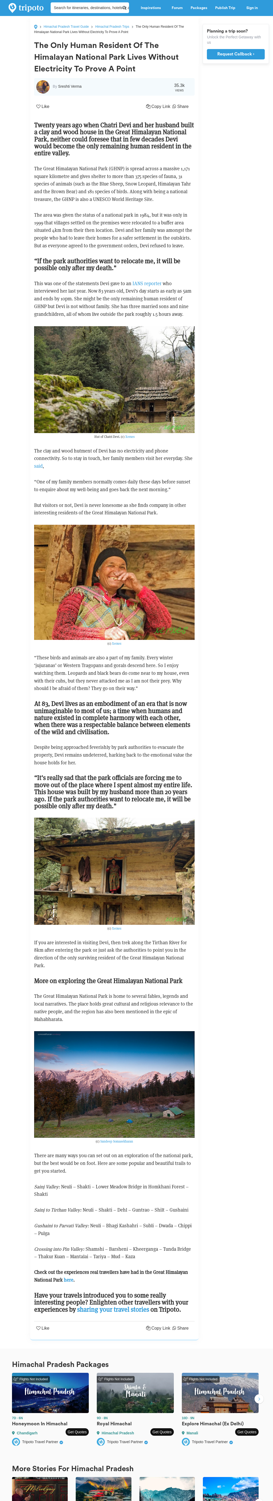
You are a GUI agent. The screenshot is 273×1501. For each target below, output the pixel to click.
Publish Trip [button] (226, 8)
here (68, 1280)
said (38, 466)
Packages (199, 8)
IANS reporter (147, 283)
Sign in (252, 8)
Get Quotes (77, 1432)
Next (259, 1399)
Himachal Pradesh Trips (112, 27)
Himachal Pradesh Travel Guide (66, 27)
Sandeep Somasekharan (116, 1141)
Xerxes (130, 437)
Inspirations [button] (152, 8)
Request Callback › (235, 54)
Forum (177, 8)
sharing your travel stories (113, 1309)
